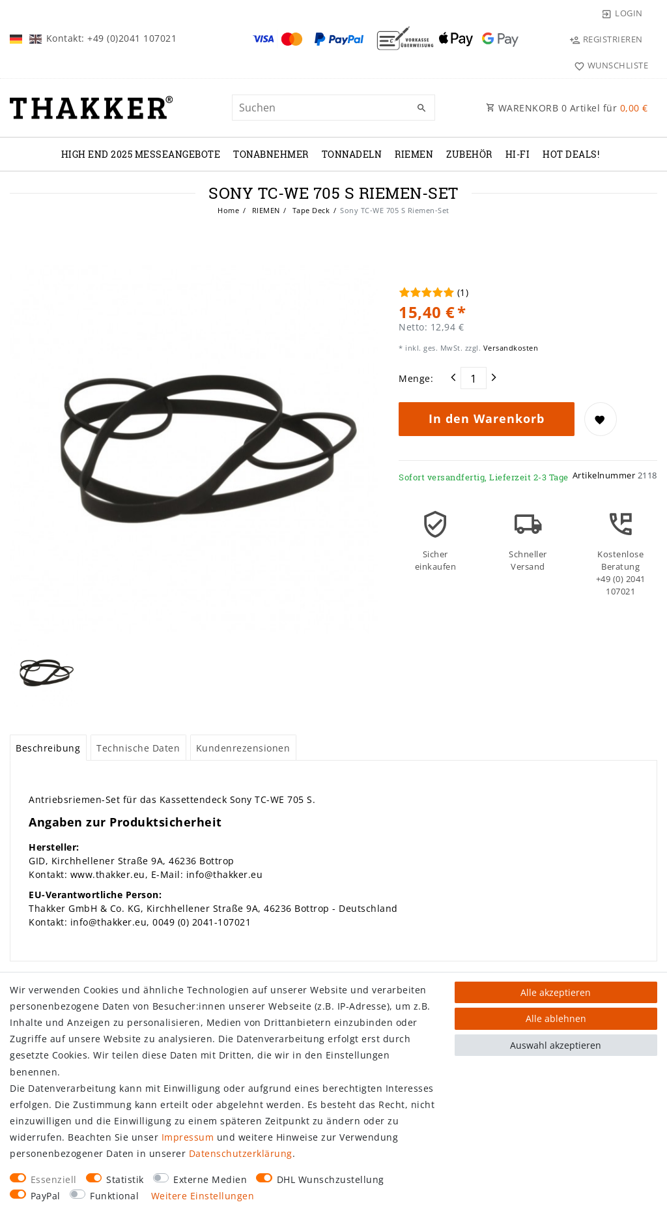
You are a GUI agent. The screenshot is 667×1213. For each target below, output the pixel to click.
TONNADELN (352, 154)
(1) (463, 292)
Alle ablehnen (556, 1018)
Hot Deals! (571, 154)
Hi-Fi (517, 154)
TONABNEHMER (271, 154)
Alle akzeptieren (555, 992)
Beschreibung (48, 748)
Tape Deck (310, 210)
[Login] (622, 13)
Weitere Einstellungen (203, 1196)
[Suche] (422, 108)
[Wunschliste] (608, 65)
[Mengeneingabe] (474, 378)
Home (228, 210)
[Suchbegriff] (333, 108)
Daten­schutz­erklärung (240, 1153)
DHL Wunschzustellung (330, 1179)
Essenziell (54, 1179)
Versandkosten (509, 348)
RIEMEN (414, 154)
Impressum (188, 1137)
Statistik (125, 1179)
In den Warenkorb (487, 418)
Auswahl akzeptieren (555, 1045)
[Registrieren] (605, 39)
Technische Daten (138, 748)
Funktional (114, 1196)
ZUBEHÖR (469, 154)
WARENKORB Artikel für (567, 108)
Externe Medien (210, 1179)
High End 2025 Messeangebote (141, 154)
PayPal (46, 1196)
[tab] (48, 748)
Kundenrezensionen (243, 748)
